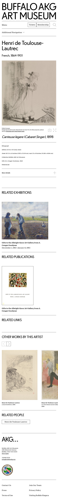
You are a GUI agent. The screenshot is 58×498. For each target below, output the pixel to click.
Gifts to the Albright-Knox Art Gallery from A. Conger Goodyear (21, 244)
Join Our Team (35, 485)
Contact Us (6, 485)
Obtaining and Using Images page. (15, 131)
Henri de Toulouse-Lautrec (23, 45)
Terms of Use (7, 495)
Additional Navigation (13, 32)
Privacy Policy (35, 490)
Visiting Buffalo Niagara (39, 495)
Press (4, 490)
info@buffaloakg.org (8, 459)
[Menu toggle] (4, 25)
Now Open (5, 453)
